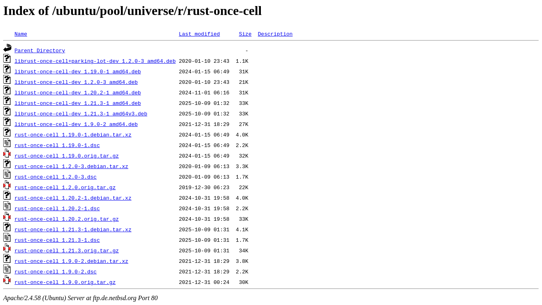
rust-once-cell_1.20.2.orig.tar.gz (67, 218)
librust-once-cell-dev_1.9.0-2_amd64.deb (76, 124)
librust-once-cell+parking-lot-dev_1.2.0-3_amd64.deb (95, 60)
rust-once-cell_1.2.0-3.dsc (56, 176)
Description (275, 33)
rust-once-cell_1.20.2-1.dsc (57, 208)
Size (245, 33)
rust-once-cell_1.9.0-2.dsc (56, 271)
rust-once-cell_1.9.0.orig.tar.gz (65, 282)
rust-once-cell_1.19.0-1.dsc (57, 145)
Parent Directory (40, 50)
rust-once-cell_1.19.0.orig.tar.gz (67, 155)
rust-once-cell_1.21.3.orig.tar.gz (67, 250)
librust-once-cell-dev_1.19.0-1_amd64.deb (78, 71)
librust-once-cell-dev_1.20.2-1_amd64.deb (78, 92)
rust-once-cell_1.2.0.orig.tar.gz (65, 187)
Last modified (199, 33)
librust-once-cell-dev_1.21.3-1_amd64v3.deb (81, 113)
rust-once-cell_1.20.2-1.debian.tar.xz (73, 197)
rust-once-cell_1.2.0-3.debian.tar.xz (71, 166)
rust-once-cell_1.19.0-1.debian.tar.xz (73, 134)
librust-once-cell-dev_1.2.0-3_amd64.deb (76, 81)
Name (21, 33)
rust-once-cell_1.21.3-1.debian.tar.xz (73, 229)
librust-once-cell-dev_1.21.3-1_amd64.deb (78, 103)
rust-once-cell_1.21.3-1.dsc (57, 239)
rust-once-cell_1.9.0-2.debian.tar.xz (71, 260)
